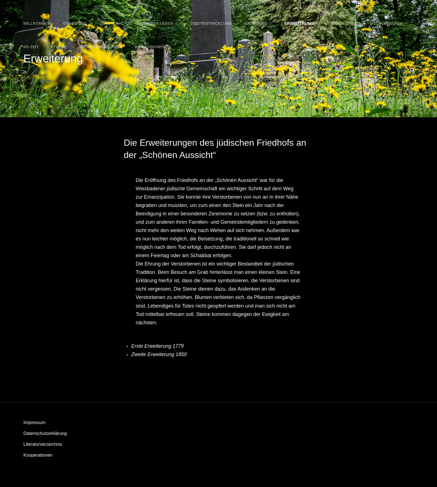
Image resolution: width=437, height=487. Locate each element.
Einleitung (75, 23)
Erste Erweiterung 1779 (157, 346)
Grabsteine (346, 23)
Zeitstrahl (111, 23)
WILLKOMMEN (37, 23)
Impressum (34, 422)
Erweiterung (302, 23)
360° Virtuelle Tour (100, 47)
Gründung (258, 23)
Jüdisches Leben (157, 23)
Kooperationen (37, 455)
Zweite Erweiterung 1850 (159, 354)
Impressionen (149, 47)
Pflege (59, 47)
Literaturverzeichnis (42, 444)
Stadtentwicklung (211, 23)
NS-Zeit (30, 47)
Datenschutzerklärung (45, 433)
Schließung (387, 23)
